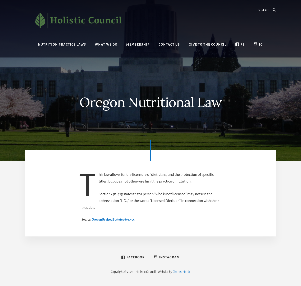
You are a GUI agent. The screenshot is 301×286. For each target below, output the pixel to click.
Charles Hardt (181, 271)
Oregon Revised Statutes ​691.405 (113, 219)
